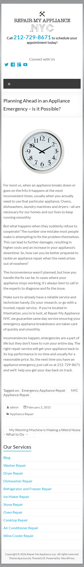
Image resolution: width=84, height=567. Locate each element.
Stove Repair (13, 504)
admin (14, 407)
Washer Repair (14, 465)
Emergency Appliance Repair (44, 390)
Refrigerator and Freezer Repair (27, 489)
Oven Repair (13, 512)
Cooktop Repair (15, 520)
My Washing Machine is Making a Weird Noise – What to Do (41, 432)
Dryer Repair (13, 473)
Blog (6, 457)
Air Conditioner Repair (20, 528)
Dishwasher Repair (17, 481)
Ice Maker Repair (16, 496)
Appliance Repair (22, 414)
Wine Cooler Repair (18, 536)
